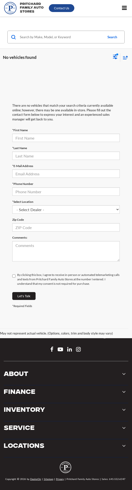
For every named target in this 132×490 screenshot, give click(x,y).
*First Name (20, 130)
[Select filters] (115, 57)
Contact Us (61, 8)
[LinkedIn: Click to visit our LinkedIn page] (70, 350)
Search (112, 37)
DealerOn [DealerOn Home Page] (35, 479)
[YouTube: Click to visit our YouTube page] (60, 350)
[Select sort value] (124, 57)
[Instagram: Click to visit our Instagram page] (78, 350)
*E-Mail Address (22, 166)
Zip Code (18, 219)
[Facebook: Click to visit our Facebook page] (52, 350)
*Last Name (19, 148)
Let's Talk (23, 296)
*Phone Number (22, 184)
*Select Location (22, 202)
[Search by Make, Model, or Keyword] (61, 37)
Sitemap (48, 479)
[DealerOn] (65, 469)
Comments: (19, 237)
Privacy (60, 479)
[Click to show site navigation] (124, 8)
